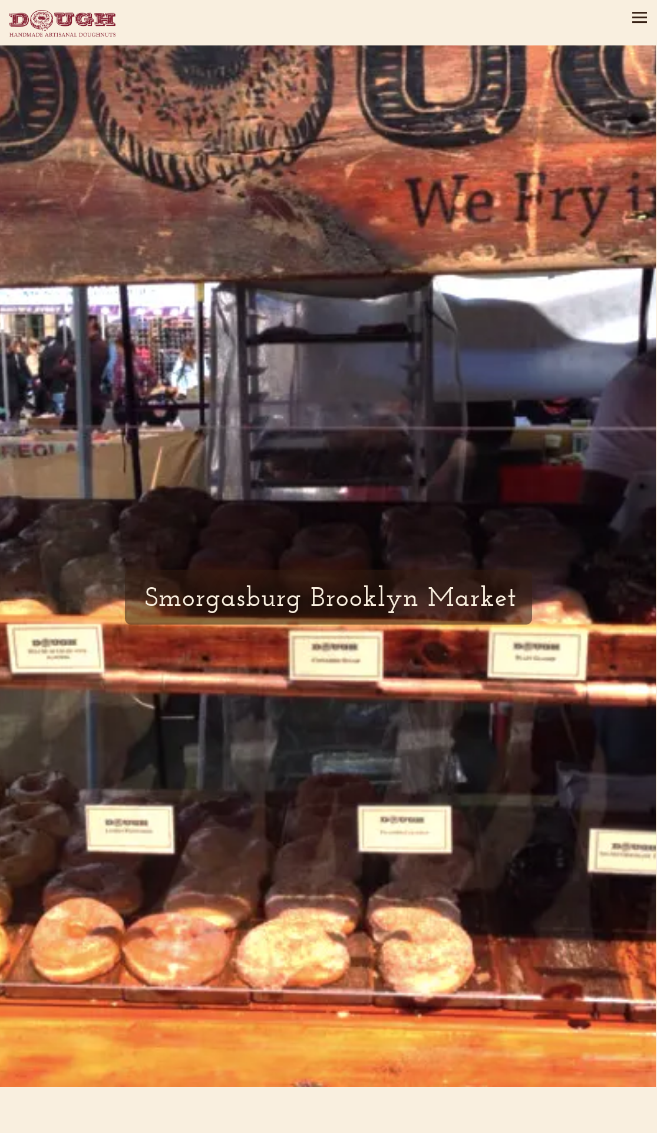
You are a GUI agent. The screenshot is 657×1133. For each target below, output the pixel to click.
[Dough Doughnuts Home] (62, 22)
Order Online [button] (329, 1093)
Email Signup (328, 1120)
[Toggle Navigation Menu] (639, 18)
